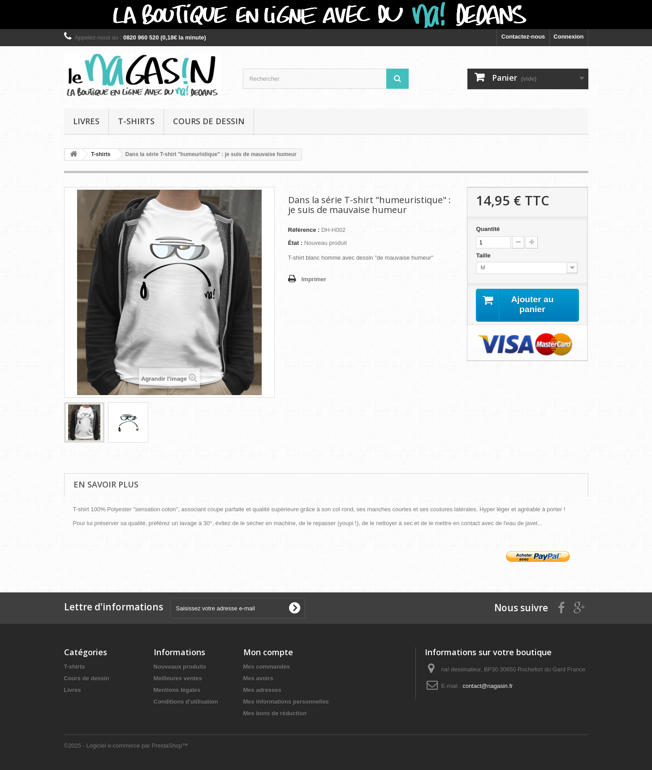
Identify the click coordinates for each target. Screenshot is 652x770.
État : (295, 242)
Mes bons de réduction (275, 713)
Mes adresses (262, 690)
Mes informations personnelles (286, 701)
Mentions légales (177, 690)
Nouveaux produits (180, 666)
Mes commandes (266, 666)
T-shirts (136, 121)
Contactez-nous (523, 36)
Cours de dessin (209, 121)
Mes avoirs (258, 678)
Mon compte (268, 652)
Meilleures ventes (178, 678)
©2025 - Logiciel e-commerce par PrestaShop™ (126, 745)
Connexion (568, 36)
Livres (86, 121)
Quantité (488, 229)
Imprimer (314, 279)
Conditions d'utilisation (186, 701)
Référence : (304, 229)
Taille (484, 255)
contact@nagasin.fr (487, 686)
